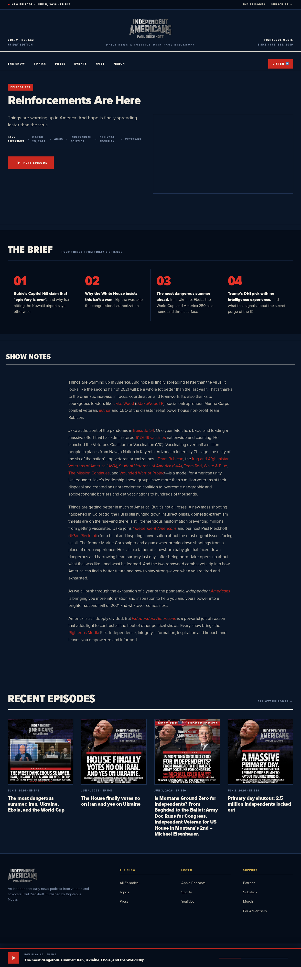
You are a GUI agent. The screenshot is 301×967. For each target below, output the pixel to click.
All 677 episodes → (275, 701)
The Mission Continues (89, 473)
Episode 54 (143, 430)
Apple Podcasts (193, 882)
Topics (40, 63)
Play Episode (32, 163)
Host (100, 63)
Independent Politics (81, 139)
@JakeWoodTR (149, 403)
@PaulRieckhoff (83, 536)
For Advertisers (255, 910)
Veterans (133, 139)
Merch (119, 63)
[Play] (13, 958)
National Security (107, 139)
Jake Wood (124, 403)
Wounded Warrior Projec (141, 473)
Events (80, 63)
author (105, 410)
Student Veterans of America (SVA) (150, 466)
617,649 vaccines (151, 437)
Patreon (249, 882)
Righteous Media (83, 633)
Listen (281, 63)
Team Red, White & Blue (205, 466)
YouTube (187, 901)
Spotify (186, 892)
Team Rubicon (170, 459)
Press (60, 63)
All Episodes (129, 882)
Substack (250, 892)
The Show (16, 63)
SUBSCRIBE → (282, 4)
